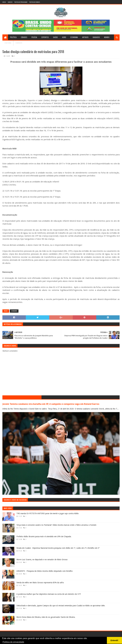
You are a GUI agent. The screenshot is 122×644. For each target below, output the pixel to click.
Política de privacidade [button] (13, 642)
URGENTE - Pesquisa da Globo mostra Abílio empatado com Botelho (44, 571)
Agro (64, 37)
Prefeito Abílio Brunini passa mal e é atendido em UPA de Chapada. (43, 536)
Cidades (24, 37)
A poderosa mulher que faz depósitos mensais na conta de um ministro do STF (48, 594)
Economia (74, 37)
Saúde (55, 37)
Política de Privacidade (20, 2)
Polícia (34, 37)
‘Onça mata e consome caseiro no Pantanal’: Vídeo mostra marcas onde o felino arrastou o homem (56, 525)
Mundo (106, 37)
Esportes (45, 37)
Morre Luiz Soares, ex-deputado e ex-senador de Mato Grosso (42, 559)
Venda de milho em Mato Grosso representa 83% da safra (40, 582)
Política (13, 37)
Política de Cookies (34, 2)
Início (4, 2)
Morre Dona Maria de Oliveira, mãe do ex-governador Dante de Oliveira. (45, 617)
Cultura (8, 42)
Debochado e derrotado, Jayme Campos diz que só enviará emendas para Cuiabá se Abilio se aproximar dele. (60, 606)
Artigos (85, 37)
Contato (10, 2)
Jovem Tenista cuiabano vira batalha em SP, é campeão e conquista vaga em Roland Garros (50, 404)
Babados (96, 37)
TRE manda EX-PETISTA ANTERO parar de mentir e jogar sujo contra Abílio (47, 513)
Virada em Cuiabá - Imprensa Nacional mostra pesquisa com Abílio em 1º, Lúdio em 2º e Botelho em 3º (58, 548)
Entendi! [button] (114, 640)
